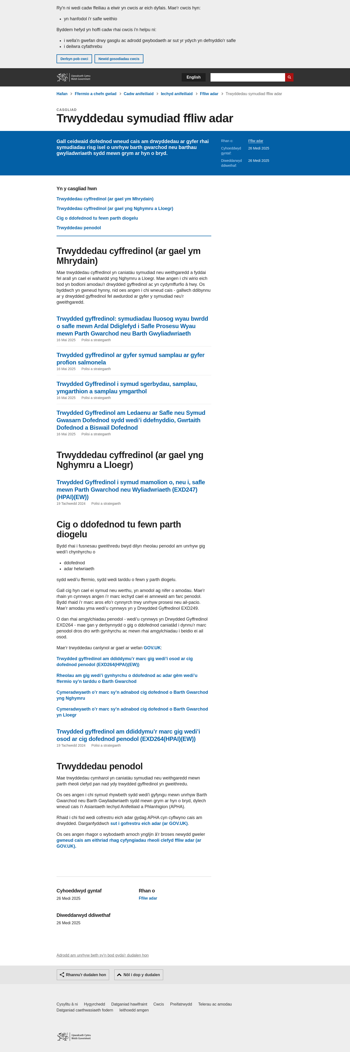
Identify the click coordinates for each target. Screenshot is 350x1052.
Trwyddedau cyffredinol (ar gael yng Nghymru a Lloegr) (115, 208)
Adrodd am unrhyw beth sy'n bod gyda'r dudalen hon (103, 955)
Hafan (62, 94)
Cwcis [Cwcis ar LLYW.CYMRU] (159, 1004)
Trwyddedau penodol (79, 227)
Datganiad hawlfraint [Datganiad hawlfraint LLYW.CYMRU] (129, 1004)
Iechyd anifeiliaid (177, 94)
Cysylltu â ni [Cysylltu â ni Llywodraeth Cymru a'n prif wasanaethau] (67, 1004)
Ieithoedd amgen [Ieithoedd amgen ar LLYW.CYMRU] (134, 1010)
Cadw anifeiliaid (139, 94)
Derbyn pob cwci (74, 59)
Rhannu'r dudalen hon (86, 975)
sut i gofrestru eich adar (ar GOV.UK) (149, 823)
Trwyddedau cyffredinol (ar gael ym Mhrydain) (105, 198)
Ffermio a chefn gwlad (96, 94)
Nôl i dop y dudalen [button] (141, 975)
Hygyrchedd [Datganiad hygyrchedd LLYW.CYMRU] (94, 1004)
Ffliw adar (209, 94)
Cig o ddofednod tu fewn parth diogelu (97, 218)
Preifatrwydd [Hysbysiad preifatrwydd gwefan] (181, 1004)
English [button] (194, 77)
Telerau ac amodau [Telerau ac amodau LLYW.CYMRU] (215, 1004)
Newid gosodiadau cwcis (118, 59)
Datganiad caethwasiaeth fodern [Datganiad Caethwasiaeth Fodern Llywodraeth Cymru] (85, 1010)
